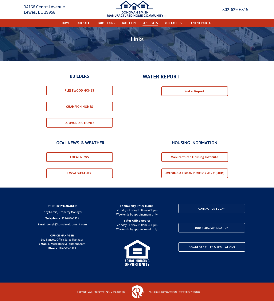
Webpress (195, 291)
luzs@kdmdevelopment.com (66, 244)
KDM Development (115, 291)
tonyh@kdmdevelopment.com (67, 224)
